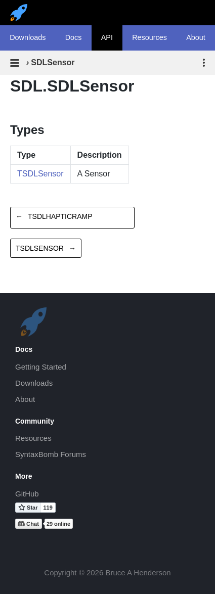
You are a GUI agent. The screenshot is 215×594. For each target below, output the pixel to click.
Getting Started (40, 366)
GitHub (27, 493)
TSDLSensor (40, 173)
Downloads (28, 37)
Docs (73, 37)
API (107, 37)
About (25, 399)
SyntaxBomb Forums (50, 454)
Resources (149, 37)
